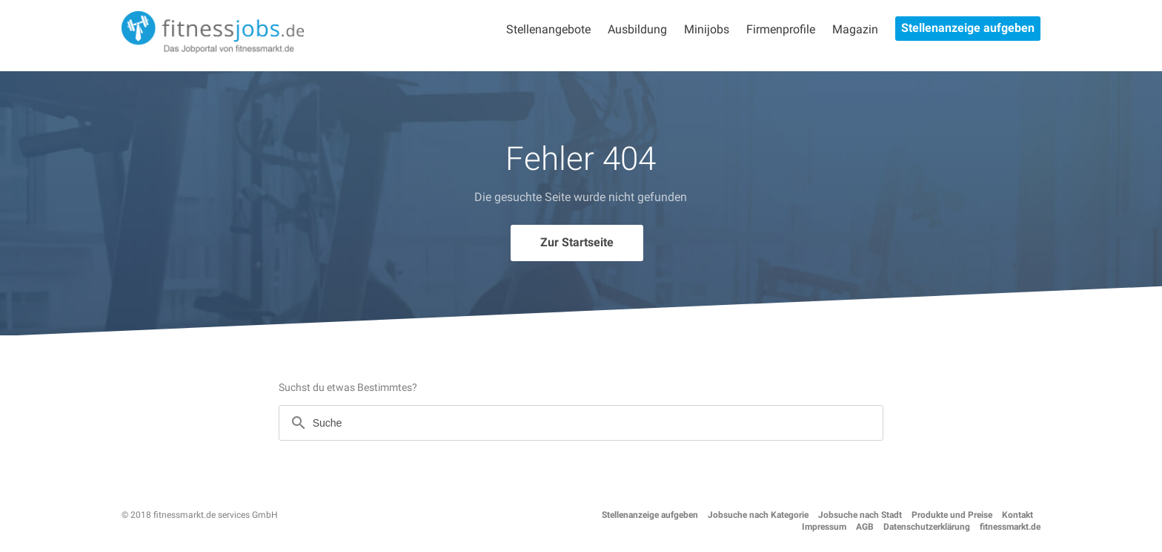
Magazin (855, 29)
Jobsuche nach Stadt (860, 515)
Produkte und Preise (952, 515)
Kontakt (1017, 515)
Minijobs (706, 29)
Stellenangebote (548, 29)
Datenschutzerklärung (926, 527)
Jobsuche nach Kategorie (758, 515)
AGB (865, 527)
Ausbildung (637, 29)
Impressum (824, 527)
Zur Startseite (577, 242)
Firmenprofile (780, 29)
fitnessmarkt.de (1010, 527)
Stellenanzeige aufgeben (968, 28)
